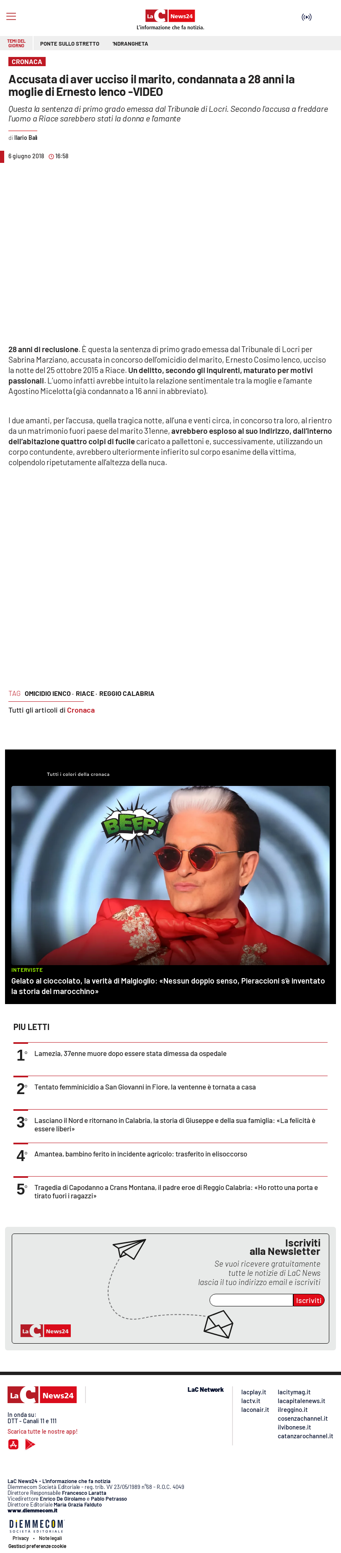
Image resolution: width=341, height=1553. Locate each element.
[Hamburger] (11, 16)
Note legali (50, 1538)
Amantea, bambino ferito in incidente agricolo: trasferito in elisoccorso (140, 1153)
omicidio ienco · (49, 693)
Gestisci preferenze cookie (37, 1546)
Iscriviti (309, 1300)
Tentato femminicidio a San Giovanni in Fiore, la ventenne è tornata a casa (145, 1086)
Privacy (21, 1538)
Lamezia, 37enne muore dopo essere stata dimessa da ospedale (130, 1053)
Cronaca (81, 709)
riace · (86, 693)
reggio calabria (127, 693)
